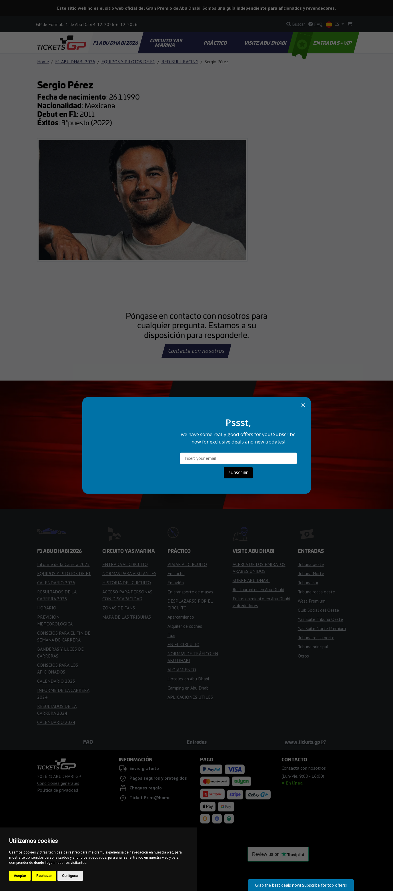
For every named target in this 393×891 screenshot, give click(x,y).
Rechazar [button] (44, 876)
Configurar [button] (70, 876)
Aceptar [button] (20, 876)
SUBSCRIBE (238, 472)
